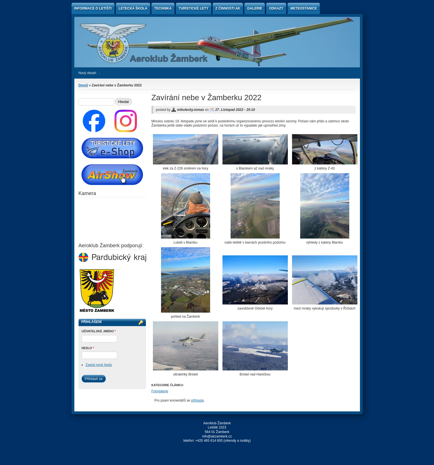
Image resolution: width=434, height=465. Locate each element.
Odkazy (276, 8)
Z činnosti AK (227, 8)
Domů (83, 85)
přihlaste (197, 400)
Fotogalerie (159, 391)
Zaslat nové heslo (99, 365)
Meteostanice (303, 8)
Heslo (88, 348)
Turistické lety (193, 8)
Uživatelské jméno (99, 331)
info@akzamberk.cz (217, 436)
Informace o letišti (93, 8)
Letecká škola (133, 8)
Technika (163, 8)
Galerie (254, 8)
